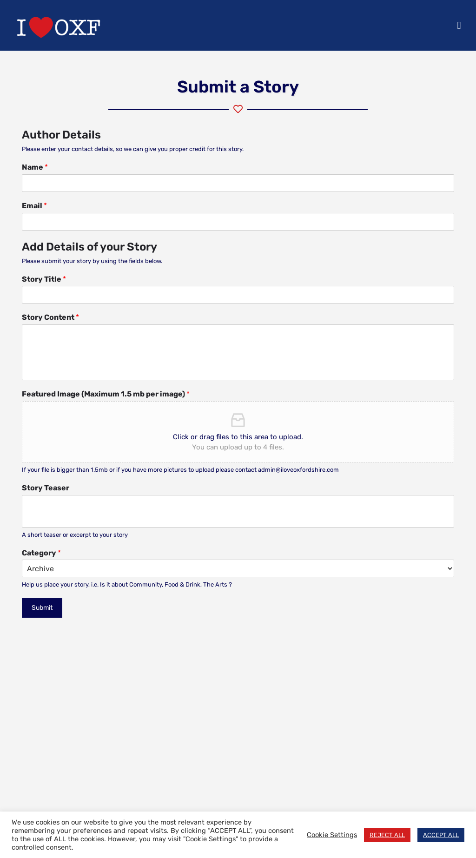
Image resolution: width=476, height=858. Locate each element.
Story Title (44, 279)
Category (41, 552)
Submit (42, 608)
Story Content (50, 317)
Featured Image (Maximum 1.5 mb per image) (106, 393)
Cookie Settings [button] (332, 835)
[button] (459, 25)
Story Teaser (45, 487)
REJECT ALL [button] (387, 835)
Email (34, 205)
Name (35, 167)
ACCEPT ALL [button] (441, 835)
